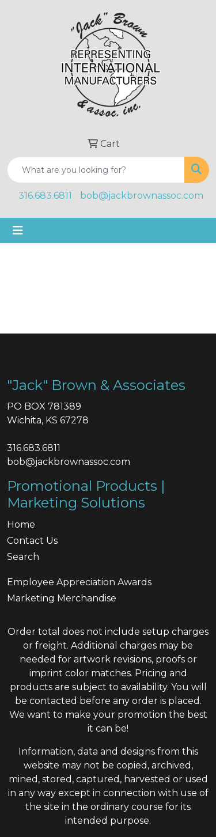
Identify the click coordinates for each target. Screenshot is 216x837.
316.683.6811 (45, 195)
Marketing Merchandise (61, 598)
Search (23, 556)
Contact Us (32, 540)
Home (21, 524)
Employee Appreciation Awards (79, 582)
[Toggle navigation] (18, 230)
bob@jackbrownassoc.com (141, 195)
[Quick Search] (96, 170)
